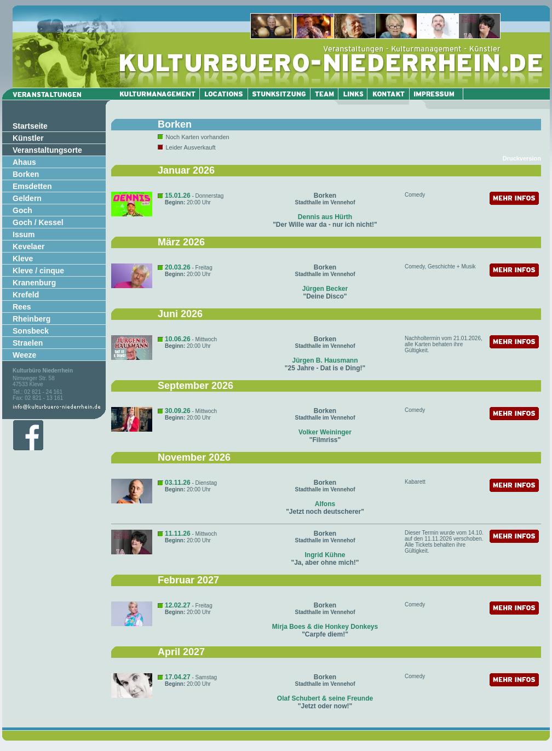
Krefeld (26, 294)
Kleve (23, 258)
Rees (22, 306)
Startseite (30, 126)
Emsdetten (32, 186)
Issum (23, 234)
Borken (26, 174)
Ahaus (24, 162)
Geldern (27, 198)
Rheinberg (31, 318)
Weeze (24, 355)
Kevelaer (28, 246)
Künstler (28, 138)
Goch (22, 210)
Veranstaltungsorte (47, 150)
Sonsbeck (31, 330)
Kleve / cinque (38, 270)
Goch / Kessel (38, 222)
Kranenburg (34, 282)
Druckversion (522, 158)
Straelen (28, 343)
